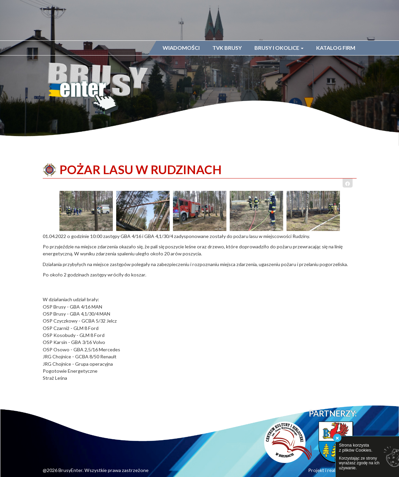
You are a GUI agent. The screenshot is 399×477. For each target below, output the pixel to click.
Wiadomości (181, 47)
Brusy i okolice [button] (279, 47)
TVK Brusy (227, 47)
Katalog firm (335, 47)
